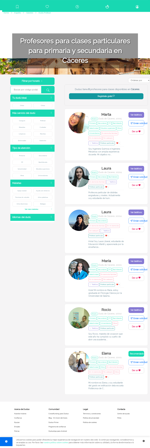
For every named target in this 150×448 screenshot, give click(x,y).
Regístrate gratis (106, 96)
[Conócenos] (107, 7)
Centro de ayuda (123, 414)
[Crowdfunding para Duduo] (47, 7)
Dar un (136, 131)
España (17, 13)
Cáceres (29, 13)
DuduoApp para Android (58, 431)
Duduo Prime (53, 422)
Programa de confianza (57, 427)
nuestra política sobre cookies (55, 442)
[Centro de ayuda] (77, 7)
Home (6, 13)
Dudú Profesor (45, 13)
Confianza (18, 418)
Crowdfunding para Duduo (59, 414)
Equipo (17, 422)
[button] (32, 98)
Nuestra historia (20, 414)
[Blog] (17, 7)
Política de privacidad (91, 418)
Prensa (16, 431)
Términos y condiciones (92, 414)
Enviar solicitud (137, 123)
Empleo (17, 427)
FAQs (119, 418)
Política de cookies (90, 422)
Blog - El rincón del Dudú (58, 418)
